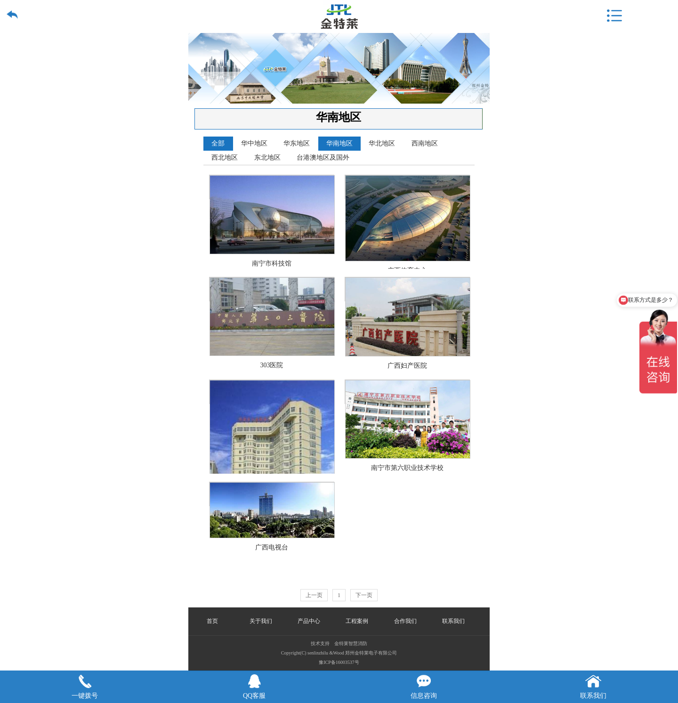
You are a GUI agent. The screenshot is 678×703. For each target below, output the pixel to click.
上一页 (314, 595)
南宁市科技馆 (272, 187)
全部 (218, 143)
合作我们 (405, 621)
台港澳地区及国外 (323, 157)
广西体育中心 (407, 187)
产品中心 (309, 621)
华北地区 (382, 143)
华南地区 (339, 143)
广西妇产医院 (407, 289)
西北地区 (224, 157)
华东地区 (296, 143)
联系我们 (453, 621)
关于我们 (261, 621)
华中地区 (254, 143)
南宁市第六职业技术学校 (407, 392)
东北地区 (267, 157)
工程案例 (357, 621)
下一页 (363, 595)
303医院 (272, 289)
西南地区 (425, 143)
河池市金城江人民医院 (272, 392)
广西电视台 (272, 494)
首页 (212, 621)
